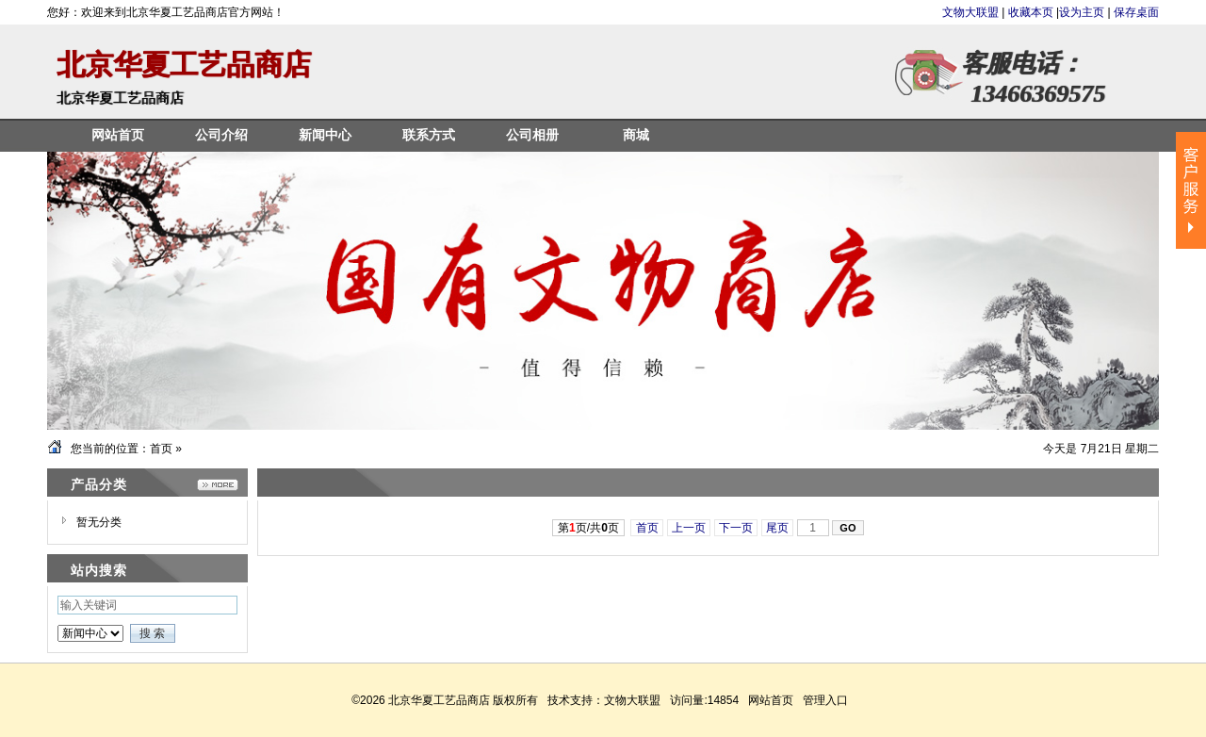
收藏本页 (1030, 12)
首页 (161, 448)
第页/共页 (588, 527)
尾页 (777, 527)
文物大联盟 (972, 12)
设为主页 (1081, 12)
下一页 (736, 527)
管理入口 (825, 700)
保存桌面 (1136, 12)
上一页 (689, 527)
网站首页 (770, 700)
